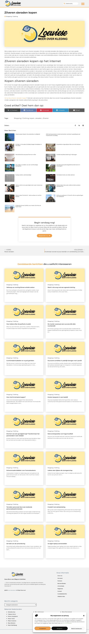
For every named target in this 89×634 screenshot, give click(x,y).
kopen (32, 118)
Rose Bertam (11, 623)
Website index (61, 596)
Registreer (60, 588)
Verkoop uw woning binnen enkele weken (20, 287)
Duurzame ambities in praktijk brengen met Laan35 (65, 360)
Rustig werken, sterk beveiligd (23, 175)
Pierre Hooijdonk (13, 616)
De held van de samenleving (15, 543)
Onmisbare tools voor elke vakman (65, 175)
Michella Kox (11, 612)
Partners (60, 581)
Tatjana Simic (12, 614)
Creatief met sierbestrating (56, 507)
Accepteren (42, 628)
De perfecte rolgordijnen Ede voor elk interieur (68, 144)
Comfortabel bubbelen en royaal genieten (20, 360)
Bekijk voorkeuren (76, 628)
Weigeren (59, 628)
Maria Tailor (11, 618)
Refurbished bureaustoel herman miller (25, 154)
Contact (60, 591)
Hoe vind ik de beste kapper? (16, 397)
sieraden (38, 118)
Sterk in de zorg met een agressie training (61, 287)
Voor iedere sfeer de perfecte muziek (18, 324)
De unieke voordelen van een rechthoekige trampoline (26, 165)
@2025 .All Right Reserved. (15, 590)
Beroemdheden (62, 583)
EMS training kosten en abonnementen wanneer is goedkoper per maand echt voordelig (63, 134)
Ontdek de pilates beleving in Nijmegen (66, 154)
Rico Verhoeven (39, 612)
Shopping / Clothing (12, 16)
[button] (84, 616)
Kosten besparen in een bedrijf (58, 397)
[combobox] (70, 3)
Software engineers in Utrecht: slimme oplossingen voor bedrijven (69, 196)
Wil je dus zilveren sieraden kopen (15, 98)
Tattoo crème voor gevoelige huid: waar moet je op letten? (28, 185)
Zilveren (46, 118)
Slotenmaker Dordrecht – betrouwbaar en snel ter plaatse (28, 196)
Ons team (60, 578)
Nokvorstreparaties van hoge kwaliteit (60, 434)
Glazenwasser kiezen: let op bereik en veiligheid (27, 134)
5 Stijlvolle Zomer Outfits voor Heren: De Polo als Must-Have (28, 206)
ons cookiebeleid (67, 623)
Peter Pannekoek (67, 612)
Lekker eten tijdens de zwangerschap (60, 470)
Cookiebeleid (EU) (62, 593)
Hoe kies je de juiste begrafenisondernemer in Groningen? (68, 165)
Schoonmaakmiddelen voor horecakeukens (21, 470)
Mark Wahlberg (12, 625)
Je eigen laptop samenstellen (57, 543)
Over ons (60, 575)
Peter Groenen (12, 620)
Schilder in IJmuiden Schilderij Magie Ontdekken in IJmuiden (28, 145)
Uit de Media (61, 586)
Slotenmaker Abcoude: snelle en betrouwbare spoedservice (68, 185)
